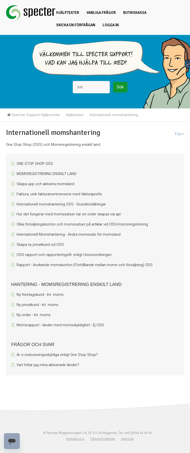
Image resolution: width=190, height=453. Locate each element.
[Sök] (91, 87)
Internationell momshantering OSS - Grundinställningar (61, 204)
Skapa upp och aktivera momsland (45, 184)
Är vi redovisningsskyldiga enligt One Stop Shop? (57, 354)
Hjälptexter (67, 12)
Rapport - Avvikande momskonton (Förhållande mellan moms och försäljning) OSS (85, 265)
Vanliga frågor (101, 12)
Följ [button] (178, 134)
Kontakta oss (75, 439)
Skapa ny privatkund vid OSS (40, 244)
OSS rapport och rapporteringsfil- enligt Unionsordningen (64, 254)
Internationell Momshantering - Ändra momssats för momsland (68, 234)
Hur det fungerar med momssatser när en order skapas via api (69, 214)
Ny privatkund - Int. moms (37, 304)
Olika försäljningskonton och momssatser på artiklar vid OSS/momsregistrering (82, 224)
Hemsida (127, 439)
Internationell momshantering (114, 115)
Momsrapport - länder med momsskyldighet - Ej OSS (60, 325)
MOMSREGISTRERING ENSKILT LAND (46, 174)
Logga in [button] (111, 25)
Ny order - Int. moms (33, 315)
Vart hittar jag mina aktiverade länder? (48, 365)
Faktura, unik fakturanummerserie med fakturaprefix (59, 194)
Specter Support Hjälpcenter (35, 115)
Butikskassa (134, 12)
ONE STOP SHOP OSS (35, 163)
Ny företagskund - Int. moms (40, 294)
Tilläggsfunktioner (102, 439)
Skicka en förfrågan (75, 25)
